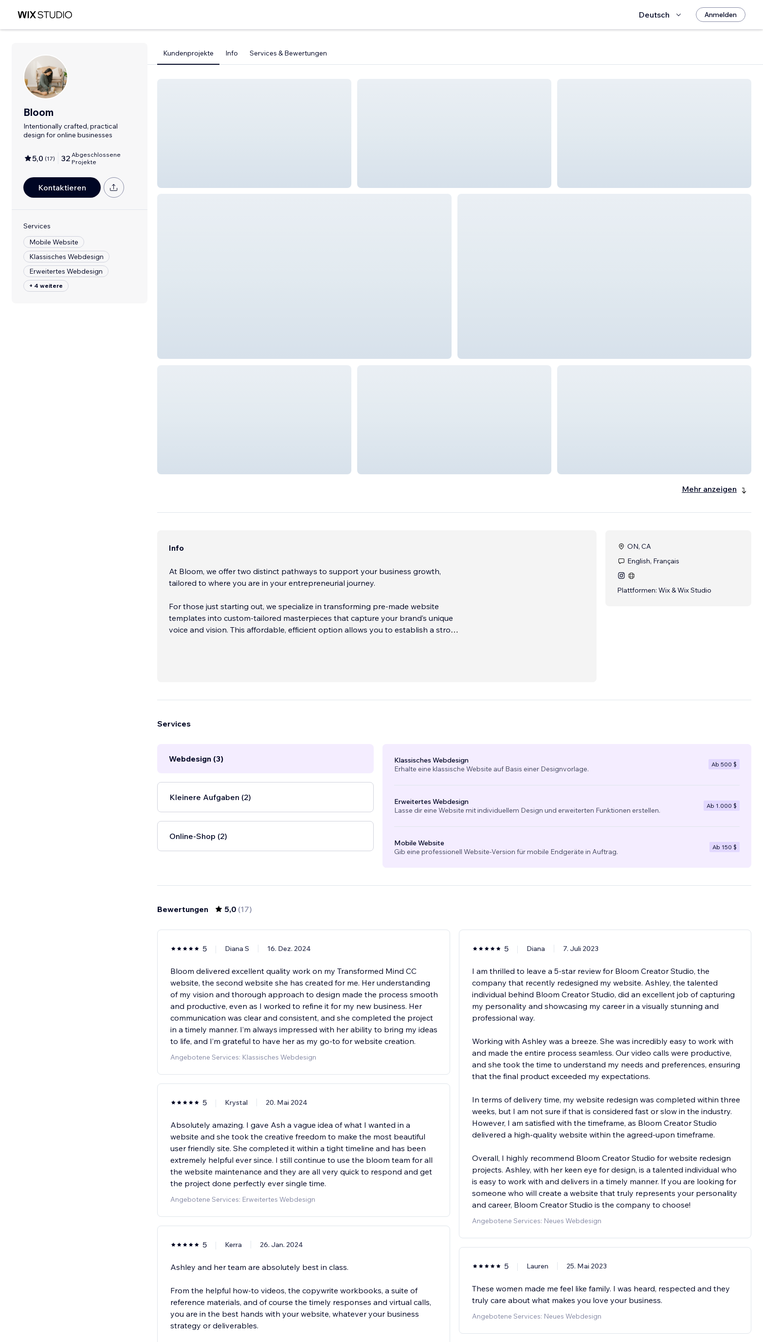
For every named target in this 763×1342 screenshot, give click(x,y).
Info (231, 53)
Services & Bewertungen (288, 53)
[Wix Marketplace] (45, 14)
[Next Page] (489, 1306)
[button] (254, 133)
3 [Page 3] (472, 1306)
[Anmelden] (720, 14)
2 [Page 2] (454, 1306)
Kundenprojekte (188, 53)
